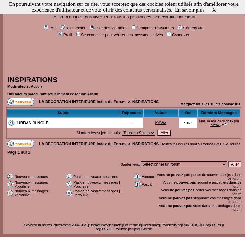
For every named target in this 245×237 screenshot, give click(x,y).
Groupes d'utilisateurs (153, 28)
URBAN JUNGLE (32, 123)
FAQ (50, 28)
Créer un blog (151, 225)
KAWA (160, 123)
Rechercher (73, 28)
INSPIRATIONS (32, 80)
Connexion (178, 35)
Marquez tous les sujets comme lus (210, 104)
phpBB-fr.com (143, 229)
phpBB (182, 225)
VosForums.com (58, 225)
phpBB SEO (104, 229)
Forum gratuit (131, 225)
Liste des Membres (108, 28)
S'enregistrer (191, 28)
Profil (65, 35)
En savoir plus (190, 10)
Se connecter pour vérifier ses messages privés (119, 35)
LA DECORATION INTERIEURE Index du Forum (82, 102)
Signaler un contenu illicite (105, 225)
